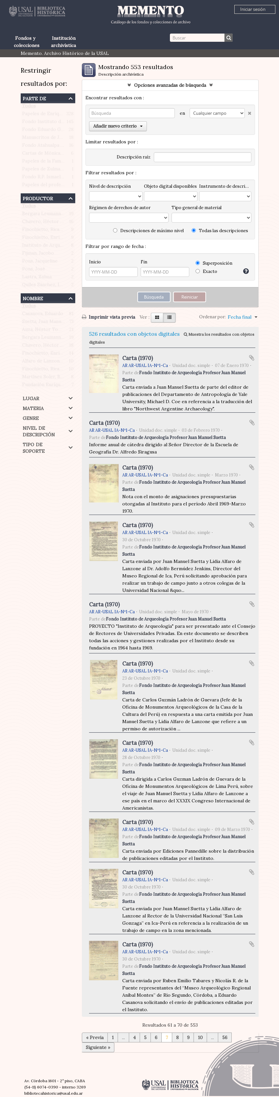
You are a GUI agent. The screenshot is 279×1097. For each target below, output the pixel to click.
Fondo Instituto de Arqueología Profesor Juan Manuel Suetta (166, 437)
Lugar (31, 398)
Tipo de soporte (34, 447)
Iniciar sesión (253, 9)
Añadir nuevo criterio (118, 126)
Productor (38, 198)
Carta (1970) (137, 358)
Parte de (34, 98)
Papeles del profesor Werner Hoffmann (65, 186)
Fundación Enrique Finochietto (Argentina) (69, 386)
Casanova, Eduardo (42, 315)
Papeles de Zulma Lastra (49, 170)
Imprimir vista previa (108, 317)
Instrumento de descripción (225, 186)
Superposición (214, 263)
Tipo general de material (196, 207)
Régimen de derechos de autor (120, 207)
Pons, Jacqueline (40, 262)
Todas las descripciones (220, 230)
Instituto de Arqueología (49, 247)
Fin (144, 262)
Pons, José (33, 270)
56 (224, 1037)
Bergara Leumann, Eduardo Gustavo (61, 215)
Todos (29, 107)
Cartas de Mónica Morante (51, 155)
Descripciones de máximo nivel (148, 230)
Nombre (33, 298)
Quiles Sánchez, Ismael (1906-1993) (60, 286)
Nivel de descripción (39, 430)
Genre (31, 417)
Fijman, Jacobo (38, 254)
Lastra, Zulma (37, 278)
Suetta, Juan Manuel (43, 323)
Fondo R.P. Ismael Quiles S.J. (52, 178)
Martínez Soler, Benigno (48, 378)
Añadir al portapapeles (251, 357)
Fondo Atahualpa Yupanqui (51, 147)
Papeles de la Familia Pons (50, 162)
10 (200, 1037)
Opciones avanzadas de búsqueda (170, 85)
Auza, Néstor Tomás (44, 331)
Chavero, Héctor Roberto (50, 223)
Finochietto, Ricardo (44, 231)
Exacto (206, 271)
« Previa (95, 1037)
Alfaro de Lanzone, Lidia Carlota (57, 362)
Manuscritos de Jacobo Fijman (55, 139)
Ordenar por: (212, 317)
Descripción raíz (134, 157)
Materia (33, 407)
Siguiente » (98, 1047)
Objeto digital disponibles (170, 186)
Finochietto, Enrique (44, 239)
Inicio (95, 262)
